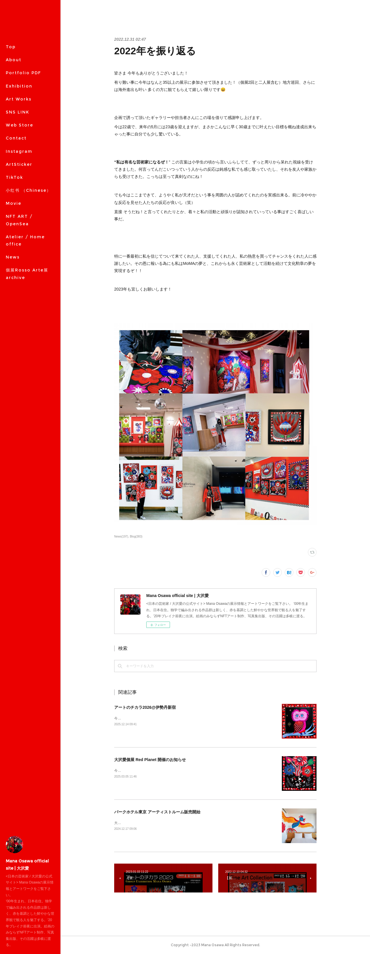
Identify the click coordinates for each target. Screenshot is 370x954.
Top (11, 46)
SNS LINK (17, 112)
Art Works (19, 99)
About (13, 59)
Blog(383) (136, 536)
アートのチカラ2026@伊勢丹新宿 (145, 707)
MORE (13, 125)
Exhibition (19, 86)
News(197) (121, 536)
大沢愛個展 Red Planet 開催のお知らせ (150, 759)
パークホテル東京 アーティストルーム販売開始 (157, 812)
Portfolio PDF (23, 72)
